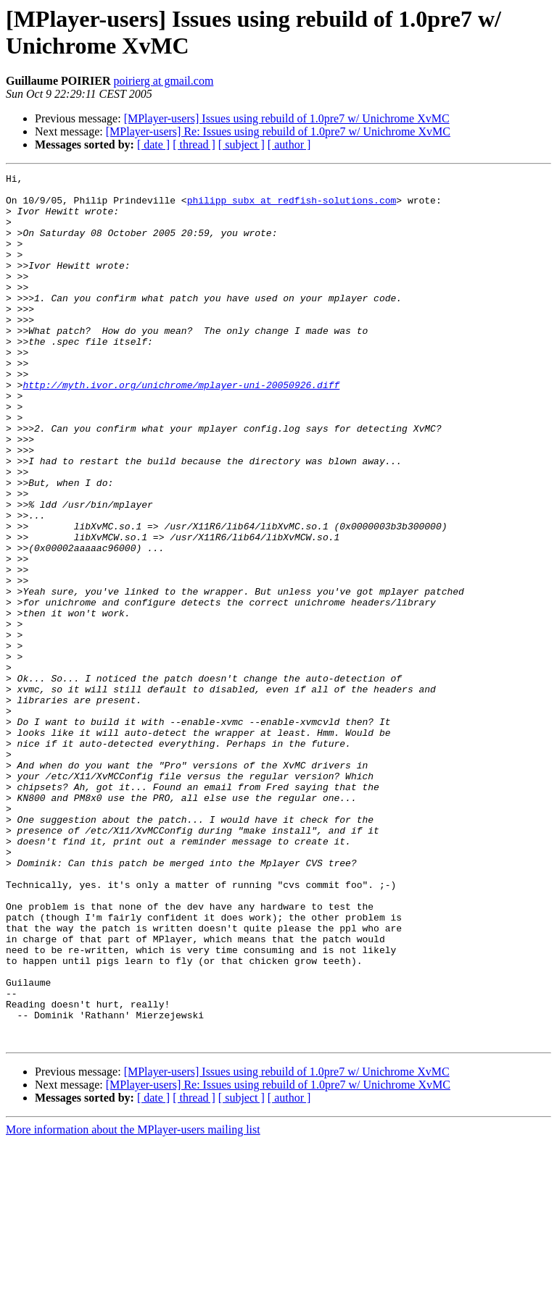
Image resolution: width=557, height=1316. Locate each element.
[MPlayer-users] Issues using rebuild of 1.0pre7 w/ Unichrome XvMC (287, 118)
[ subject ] (241, 144)
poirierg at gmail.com (163, 81)
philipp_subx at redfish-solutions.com (292, 206)
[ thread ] (194, 144)
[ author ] (289, 144)
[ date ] (153, 144)
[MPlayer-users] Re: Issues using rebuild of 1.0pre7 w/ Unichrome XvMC (278, 131)
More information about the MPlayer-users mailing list (133, 1303)
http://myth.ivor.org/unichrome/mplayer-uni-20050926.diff (180, 428)
